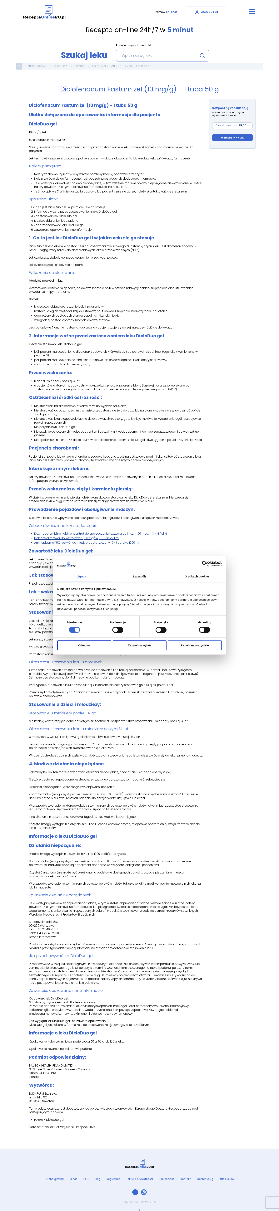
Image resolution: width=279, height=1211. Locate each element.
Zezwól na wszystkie (195, 645)
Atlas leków (61, 66)
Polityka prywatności (139, 1179)
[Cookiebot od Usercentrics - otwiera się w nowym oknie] (205, 564)
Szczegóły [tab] (139, 576)
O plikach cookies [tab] (197, 576)
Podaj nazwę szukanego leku (134, 45)
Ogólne (80, 66)
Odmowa (84, 645)
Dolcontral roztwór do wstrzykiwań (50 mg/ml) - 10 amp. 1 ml (76, 538)
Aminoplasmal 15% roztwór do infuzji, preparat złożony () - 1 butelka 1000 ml (86, 543)
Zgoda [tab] (81, 576)
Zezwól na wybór (139, 645)
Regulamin (113, 1179)
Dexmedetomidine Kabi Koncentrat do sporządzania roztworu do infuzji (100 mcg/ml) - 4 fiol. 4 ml (102, 534)
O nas (73, 1179)
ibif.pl (152, 1202)
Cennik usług (205, 1179)
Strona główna (37, 66)
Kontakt (186, 1179)
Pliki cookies (166, 1179)
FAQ (86, 1179)
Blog (97, 1179)
